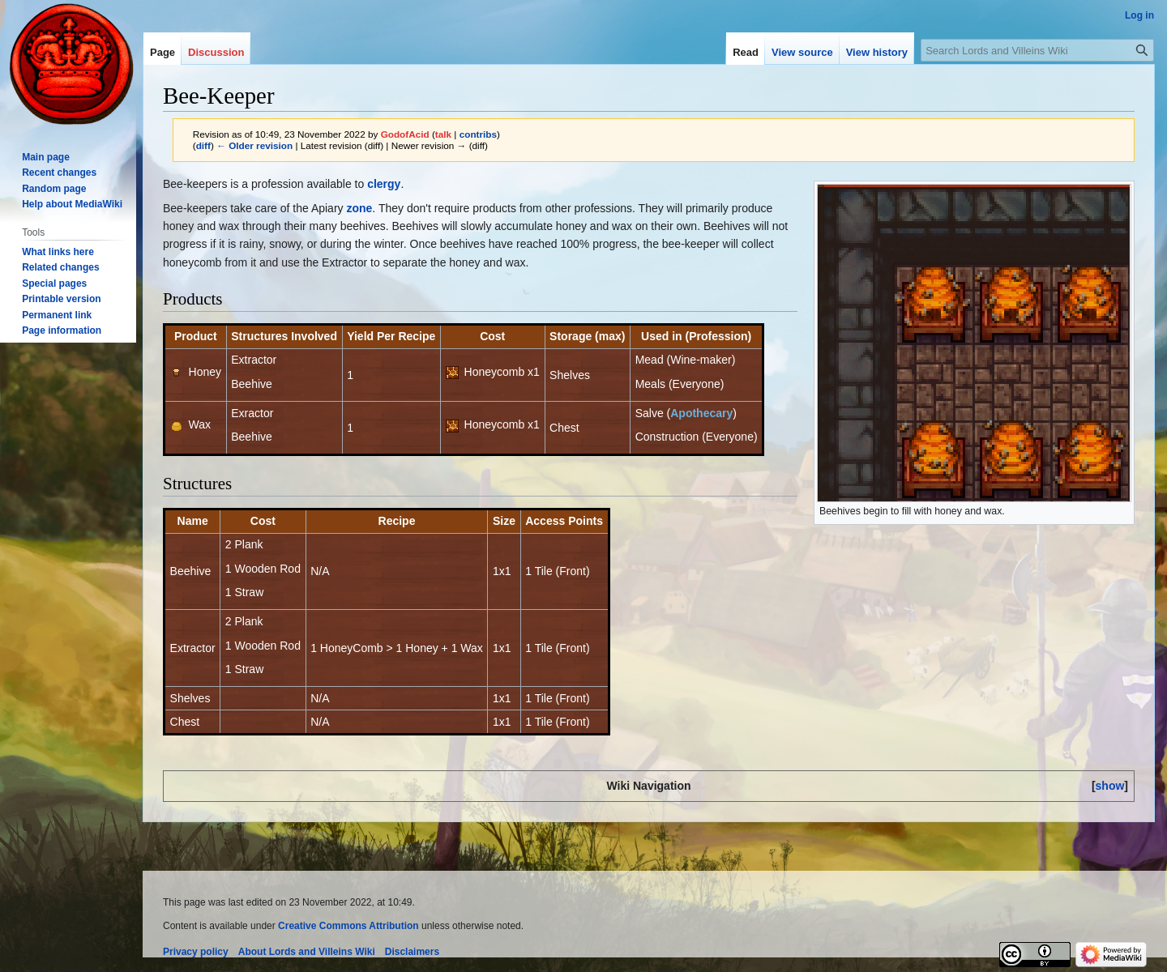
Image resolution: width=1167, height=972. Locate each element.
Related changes (60, 267)
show (1110, 785)
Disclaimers (412, 951)
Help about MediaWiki (72, 204)
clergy (383, 183)
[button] (1110, 786)
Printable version (61, 299)
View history (877, 52)
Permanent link (57, 315)
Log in (1139, 15)
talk (443, 134)
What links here (58, 252)
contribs (478, 134)
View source (802, 52)
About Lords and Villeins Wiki (306, 951)
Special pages (54, 283)
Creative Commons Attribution (348, 926)
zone (359, 208)
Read (746, 52)
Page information (61, 330)
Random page (54, 188)
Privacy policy (196, 951)
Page (162, 52)
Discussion (216, 52)
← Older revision (254, 145)
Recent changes (59, 172)
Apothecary (701, 413)
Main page (46, 157)
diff (203, 145)
